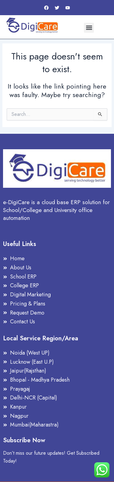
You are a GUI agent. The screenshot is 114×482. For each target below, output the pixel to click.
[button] (89, 28)
